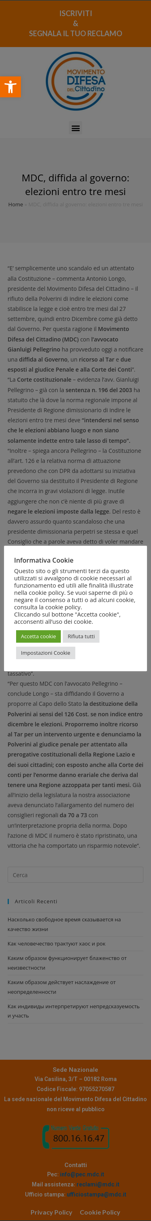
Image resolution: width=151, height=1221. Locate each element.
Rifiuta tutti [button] (81, 636)
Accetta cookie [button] (38, 636)
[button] (10, 86)
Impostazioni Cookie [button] (45, 652)
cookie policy (63, 607)
